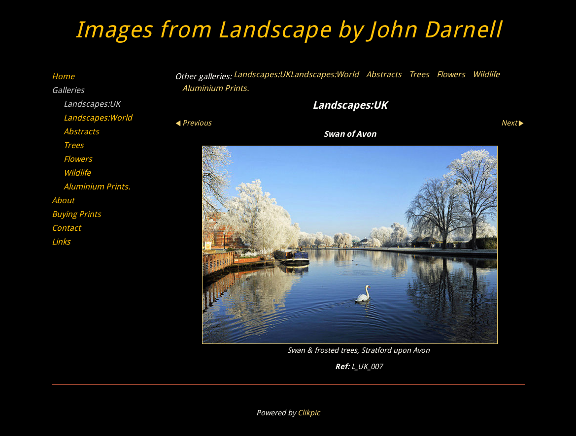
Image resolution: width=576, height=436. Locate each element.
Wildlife (486, 74)
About (63, 200)
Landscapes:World (324, 74)
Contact (66, 228)
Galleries (68, 90)
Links (61, 242)
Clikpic (309, 412)
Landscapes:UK (262, 74)
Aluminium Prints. (215, 88)
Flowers (451, 74)
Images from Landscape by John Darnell (288, 30)
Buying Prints (76, 214)
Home (63, 76)
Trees (419, 74)
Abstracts (384, 74)
